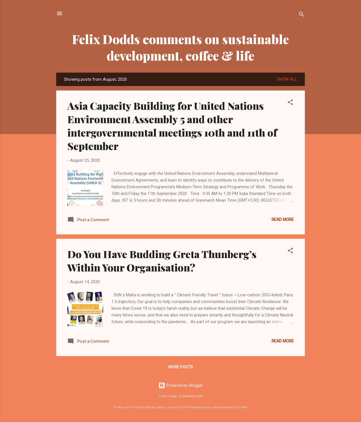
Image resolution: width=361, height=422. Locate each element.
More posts (180, 367)
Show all (287, 79)
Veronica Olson (193, 396)
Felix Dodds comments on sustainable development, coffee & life (180, 47)
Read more (283, 219)
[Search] (301, 15)
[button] (290, 103)
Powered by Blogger (180, 385)
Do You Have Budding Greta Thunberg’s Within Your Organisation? (161, 260)
